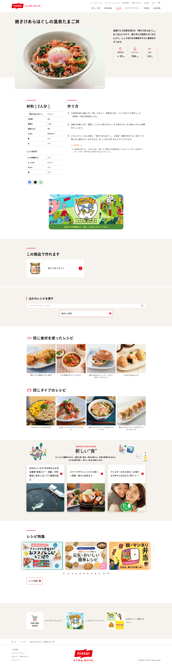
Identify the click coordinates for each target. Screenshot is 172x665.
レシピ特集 (33, 581)
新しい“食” (96, 8)
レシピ (118, 8)
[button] (63, 573)
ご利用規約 (15, 650)
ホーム (14, 642)
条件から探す (67, 313)
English (146, 3)
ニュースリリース (96, 3)
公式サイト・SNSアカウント (20, 657)
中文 (153, 3)
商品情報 (108, 8)
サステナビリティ (132, 8)
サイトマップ (16, 660)
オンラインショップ (112, 3)
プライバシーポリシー (18, 653)
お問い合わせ (136, 3)
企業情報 (156, 8)
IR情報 (146, 8)
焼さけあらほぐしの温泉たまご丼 (42, 642)
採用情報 (125, 3)
